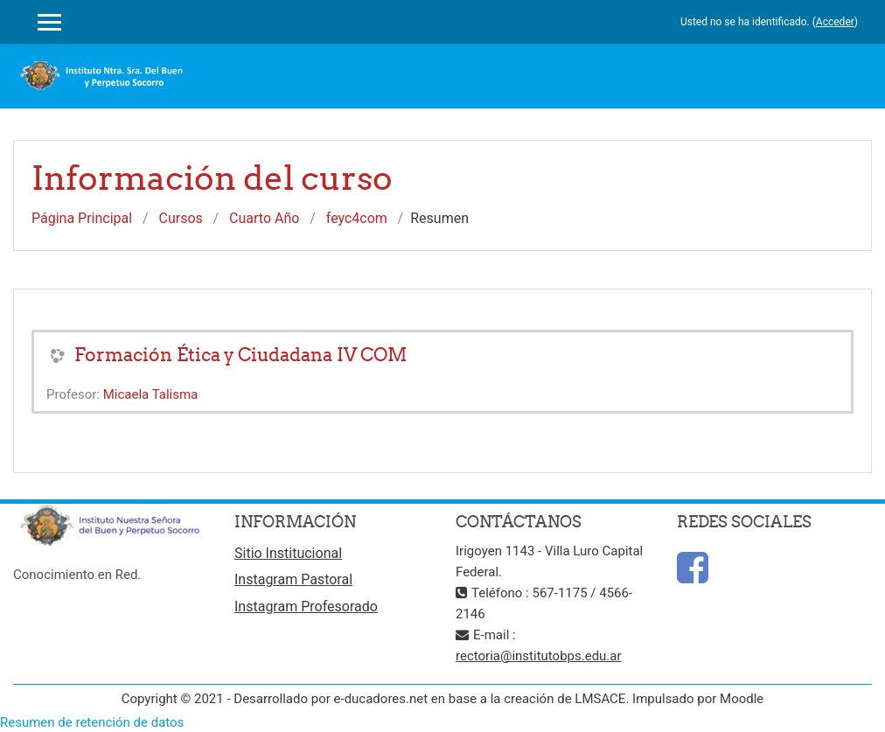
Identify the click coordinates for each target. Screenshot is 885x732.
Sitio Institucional (288, 553)
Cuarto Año (264, 218)
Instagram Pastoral (293, 579)
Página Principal (81, 218)
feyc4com (356, 218)
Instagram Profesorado (306, 606)
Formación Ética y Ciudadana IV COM (240, 354)
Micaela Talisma (151, 394)
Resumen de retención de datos (92, 722)
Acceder (835, 22)
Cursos (181, 218)
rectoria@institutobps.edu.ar (539, 656)
